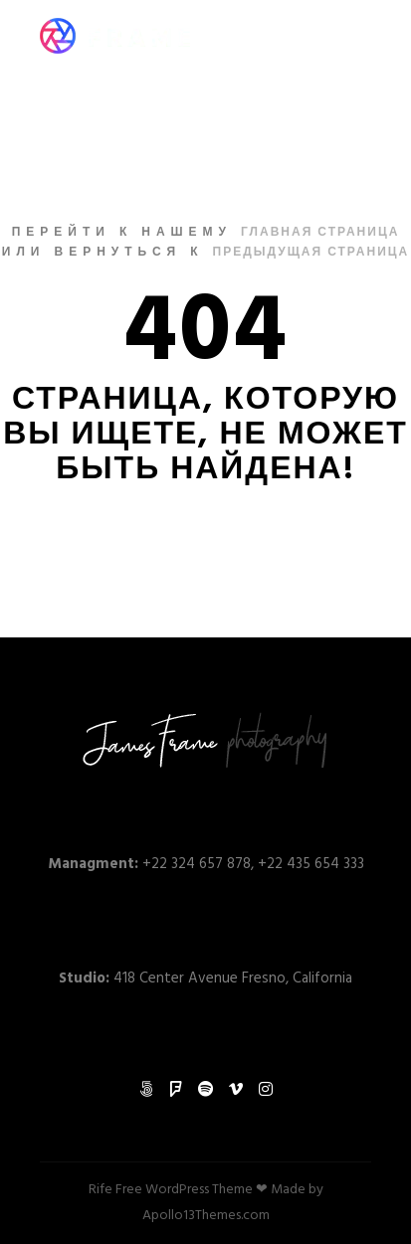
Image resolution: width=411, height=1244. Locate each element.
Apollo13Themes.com (206, 1215)
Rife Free (115, 1189)
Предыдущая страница (311, 253)
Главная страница (320, 233)
